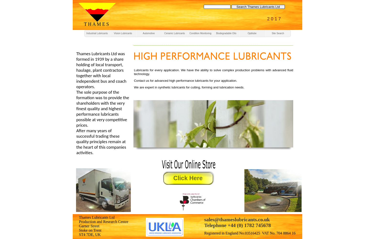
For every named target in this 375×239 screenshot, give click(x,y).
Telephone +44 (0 (222, 225)
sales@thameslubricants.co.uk (237, 220)
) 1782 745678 (256, 225)
